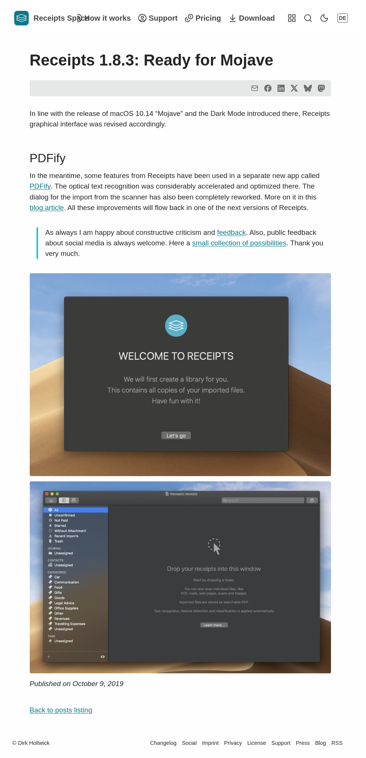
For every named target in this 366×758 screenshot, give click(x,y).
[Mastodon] (321, 88)
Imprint (210, 743)
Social (189, 743)
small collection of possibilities (239, 243)
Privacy (233, 743)
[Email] (254, 88)
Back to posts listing (61, 710)
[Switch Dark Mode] (324, 18)
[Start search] (308, 18)
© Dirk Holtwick (31, 743)
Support (281, 743)
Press (303, 743)
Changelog (163, 743)
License (256, 743)
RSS (337, 743)
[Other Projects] (291, 18)
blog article (47, 208)
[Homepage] (38, 18)
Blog (320, 743)
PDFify (48, 158)
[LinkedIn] (281, 88)
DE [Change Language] (342, 18)
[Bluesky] (308, 88)
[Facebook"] (267, 88)
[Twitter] (294, 88)
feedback (231, 232)
